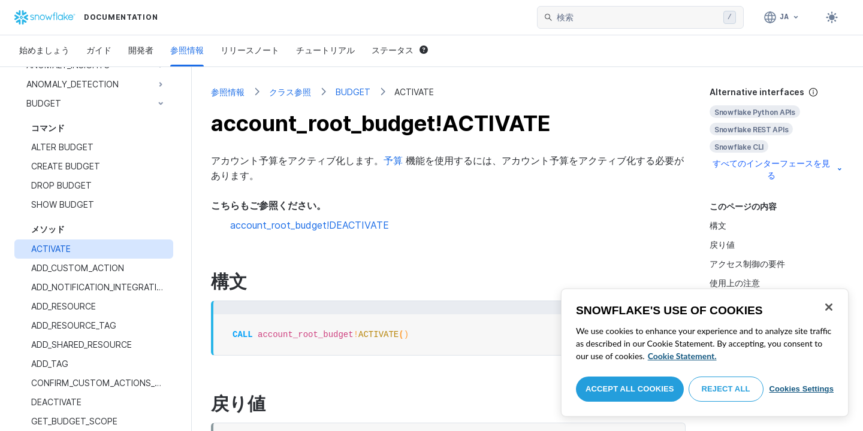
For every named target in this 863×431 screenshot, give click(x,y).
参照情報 (187, 50)
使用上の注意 (735, 283)
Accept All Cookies (630, 388)
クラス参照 (290, 92)
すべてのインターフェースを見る (778, 169)
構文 (718, 225)
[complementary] (777, 133)
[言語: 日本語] (781, 17)
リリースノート (250, 50)
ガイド (98, 50)
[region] (705, 353)
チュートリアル (325, 50)
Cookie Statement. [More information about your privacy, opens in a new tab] (682, 356)
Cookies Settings (801, 388)
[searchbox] (638, 17)
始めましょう (44, 50)
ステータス (400, 50)
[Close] (829, 307)
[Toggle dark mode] (832, 17)
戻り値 (722, 244)
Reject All (726, 388)
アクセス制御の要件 (747, 264)
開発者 (140, 50)
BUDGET (353, 92)
